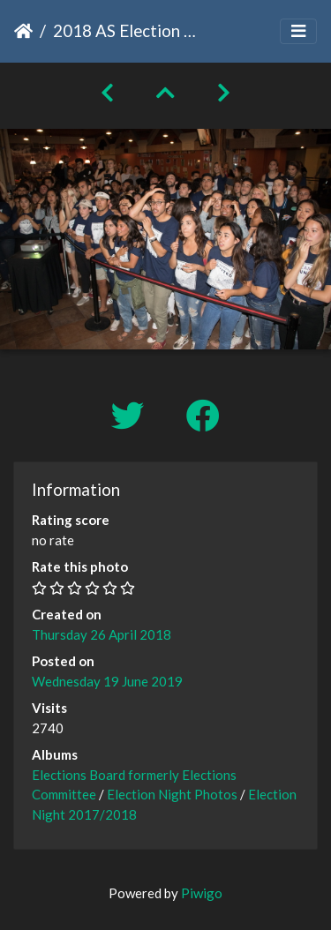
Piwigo (201, 893)
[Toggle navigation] (298, 31)
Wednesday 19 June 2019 (107, 681)
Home (23, 31)
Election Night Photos (172, 794)
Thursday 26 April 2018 (101, 634)
